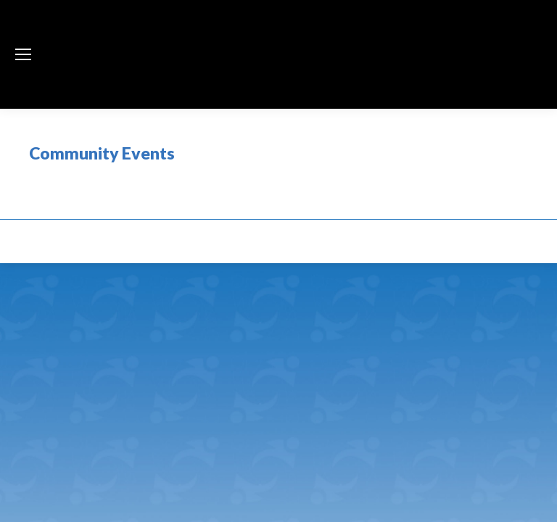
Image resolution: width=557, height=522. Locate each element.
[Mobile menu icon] (23, 54)
